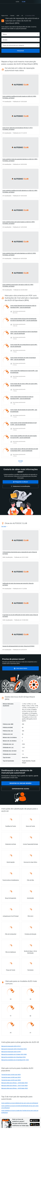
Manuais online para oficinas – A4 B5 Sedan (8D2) (14, 1088)
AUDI (18, 15)
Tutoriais (12, 15)
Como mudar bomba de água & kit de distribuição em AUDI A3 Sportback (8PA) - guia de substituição (23, 319)
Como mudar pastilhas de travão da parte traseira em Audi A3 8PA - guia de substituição (23, 436)
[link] (20, 88)
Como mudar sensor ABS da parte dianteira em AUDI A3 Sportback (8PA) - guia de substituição (24, 449)
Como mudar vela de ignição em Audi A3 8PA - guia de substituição (23, 410)
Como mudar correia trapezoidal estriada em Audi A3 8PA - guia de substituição (23, 423)
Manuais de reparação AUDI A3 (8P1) (11, 1051)
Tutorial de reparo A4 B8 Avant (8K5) (11, 1077)
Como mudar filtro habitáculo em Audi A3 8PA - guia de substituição (24, 371)
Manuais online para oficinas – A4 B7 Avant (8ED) (14, 1085)
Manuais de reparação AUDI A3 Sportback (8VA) (14, 1049)
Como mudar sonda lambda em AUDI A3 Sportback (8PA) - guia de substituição (23, 332)
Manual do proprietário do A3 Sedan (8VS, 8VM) (14, 1054)
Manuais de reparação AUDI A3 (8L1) (11, 1046)
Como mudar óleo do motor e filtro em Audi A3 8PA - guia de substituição (24, 384)
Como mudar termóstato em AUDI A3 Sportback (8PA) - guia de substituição (23, 358)
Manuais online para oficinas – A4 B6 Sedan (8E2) (14, 1083)
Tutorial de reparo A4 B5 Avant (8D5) (11, 1080)
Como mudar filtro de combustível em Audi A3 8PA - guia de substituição (23, 345)
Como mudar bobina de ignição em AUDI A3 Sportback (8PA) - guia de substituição (21, 397)
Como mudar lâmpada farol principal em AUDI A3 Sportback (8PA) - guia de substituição (23, 306)
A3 (22, 15)
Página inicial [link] (4, 15)
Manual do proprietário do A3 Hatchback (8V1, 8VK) (15, 1060)
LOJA (17, 1)
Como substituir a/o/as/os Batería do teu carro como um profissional (19, 1103)
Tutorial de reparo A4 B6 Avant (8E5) (11, 1074)
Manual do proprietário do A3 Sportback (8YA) (13, 1057)
